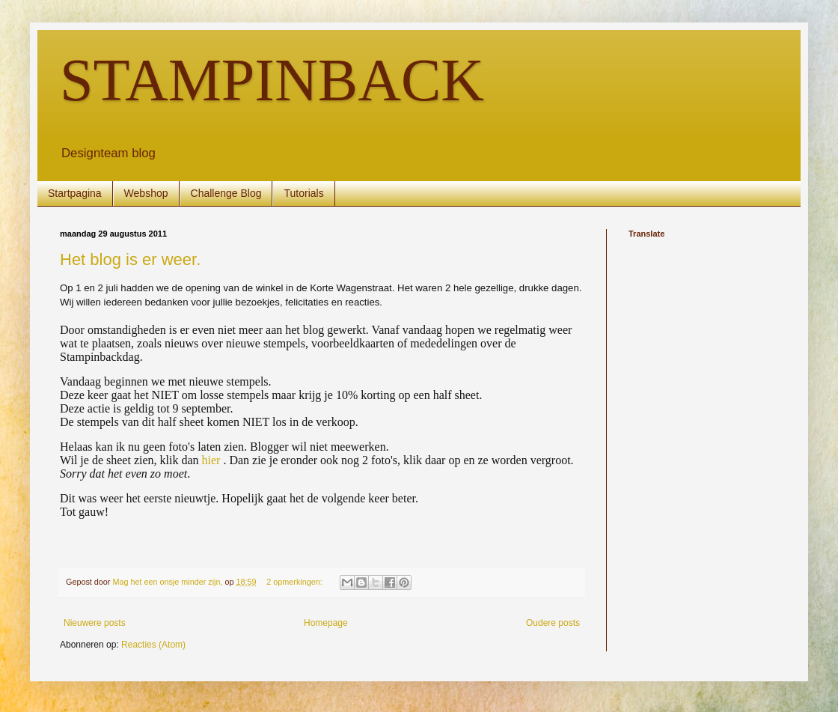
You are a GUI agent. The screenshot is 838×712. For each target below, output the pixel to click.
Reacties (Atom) (153, 644)
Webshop (146, 193)
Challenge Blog (226, 193)
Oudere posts (553, 623)
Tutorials (303, 193)
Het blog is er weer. (130, 259)
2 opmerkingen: (295, 581)
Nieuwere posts (95, 623)
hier (211, 460)
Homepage (326, 623)
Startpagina (75, 193)
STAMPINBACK (272, 80)
